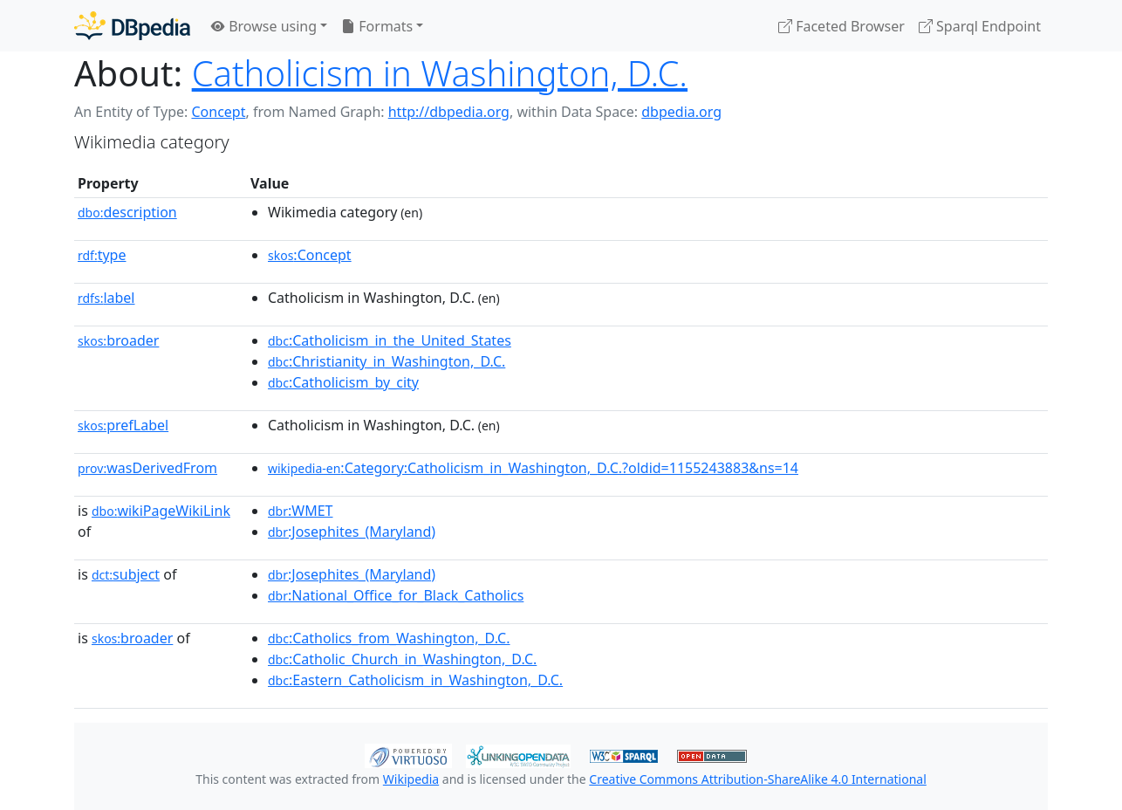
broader (118, 340)
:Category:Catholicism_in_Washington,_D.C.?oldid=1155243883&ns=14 (533, 467)
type (102, 254)
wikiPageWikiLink (161, 510)
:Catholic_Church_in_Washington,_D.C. (402, 659)
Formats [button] (377, 26)
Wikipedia (411, 779)
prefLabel (123, 425)
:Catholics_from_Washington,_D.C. (389, 638)
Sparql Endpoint (980, 26)
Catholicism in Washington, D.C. (440, 73)
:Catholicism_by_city (343, 382)
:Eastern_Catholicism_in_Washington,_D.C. (415, 680)
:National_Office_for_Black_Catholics (395, 595)
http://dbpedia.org (449, 111)
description (127, 212)
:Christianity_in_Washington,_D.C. (386, 361)
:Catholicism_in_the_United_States (389, 340)
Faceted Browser (841, 26)
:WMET (300, 510)
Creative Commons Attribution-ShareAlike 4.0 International (757, 779)
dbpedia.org (681, 111)
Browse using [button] (264, 26)
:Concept (310, 254)
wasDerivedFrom (147, 467)
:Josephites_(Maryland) (351, 531)
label (106, 297)
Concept (218, 111)
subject (126, 574)
